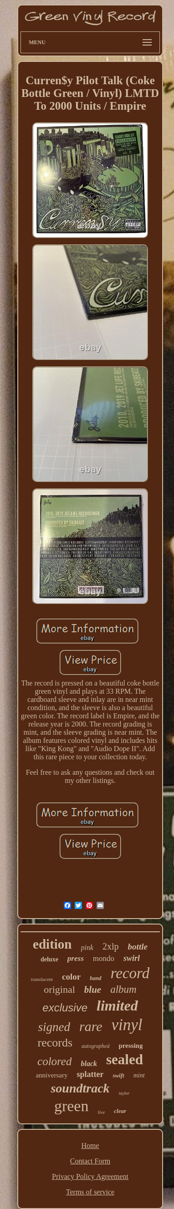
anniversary (51, 1075)
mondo (103, 958)
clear (120, 1110)
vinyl (127, 1025)
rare (90, 1026)
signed (54, 1027)
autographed (95, 1046)
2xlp (110, 946)
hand (95, 978)
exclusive (64, 1007)
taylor (124, 1093)
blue (92, 989)
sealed (124, 1059)
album (123, 989)
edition (52, 944)
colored (54, 1061)
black (89, 1063)
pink (87, 947)
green (71, 1105)
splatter (90, 1074)
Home (90, 1145)
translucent (42, 979)
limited (117, 1005)
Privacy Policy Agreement (90, 1176)
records (55, 1042)
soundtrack (80, 1088)
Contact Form (90, 1161)
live (101, 1112)
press (75, 958)
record (130, 973)
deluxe (49, 959)
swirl (131, 958)
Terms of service (90, 1192)
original (59, 989)
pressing (130, 1045)
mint (139, 1075)
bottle (138, 946)
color (71, 976)
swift (118, 1075)
